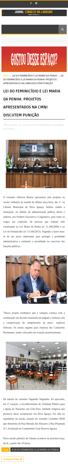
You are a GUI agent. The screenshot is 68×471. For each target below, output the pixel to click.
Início (6, 75)
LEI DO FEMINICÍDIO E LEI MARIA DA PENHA (34, 75)
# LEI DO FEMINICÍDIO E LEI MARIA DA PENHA (35, 449)
